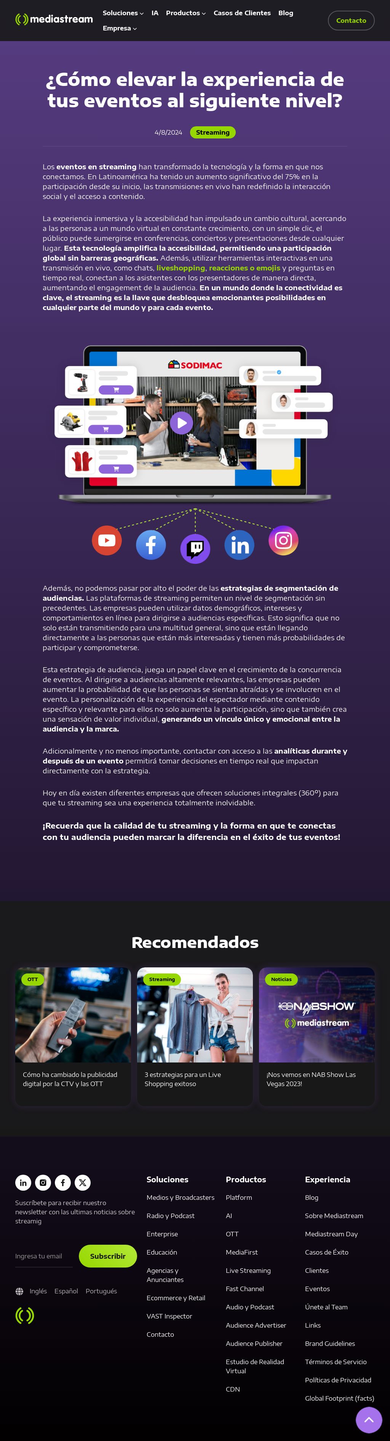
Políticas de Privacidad (338, 1380)
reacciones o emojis (244, 267)
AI (229, 1216)
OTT (232, 1234)
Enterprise (162, 1234)
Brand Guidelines (330, 1343)
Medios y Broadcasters (180, 1197)
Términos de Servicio (336, 1362)
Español (66, 1291)
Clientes (317, 1270)
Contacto (160, 1334)
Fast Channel (245, 1289)
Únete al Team (326, 1307)
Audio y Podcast (250, 1307)
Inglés (38, 1291)
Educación (162, 1252)
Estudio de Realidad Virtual (255, 1366)
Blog (285, 13)
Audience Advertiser (256, 1325)
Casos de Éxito (326, 1252)
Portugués (101, 1291)
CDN (233, 1389)
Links (313, 1325)
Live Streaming (248, 1270)
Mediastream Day (331, 1234)
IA (155, 13)
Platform (239, 1197)
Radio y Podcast (171, 1216)
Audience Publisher (254, 1343)
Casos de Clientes (242, 13)
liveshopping (181, 267)
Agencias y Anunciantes (165, 1275)
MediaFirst (242, 1252)
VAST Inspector (169, 1316)
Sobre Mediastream (334, 1216)
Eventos (317, 1289)
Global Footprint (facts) (339, 1398)
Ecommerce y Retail (176, 1298)
